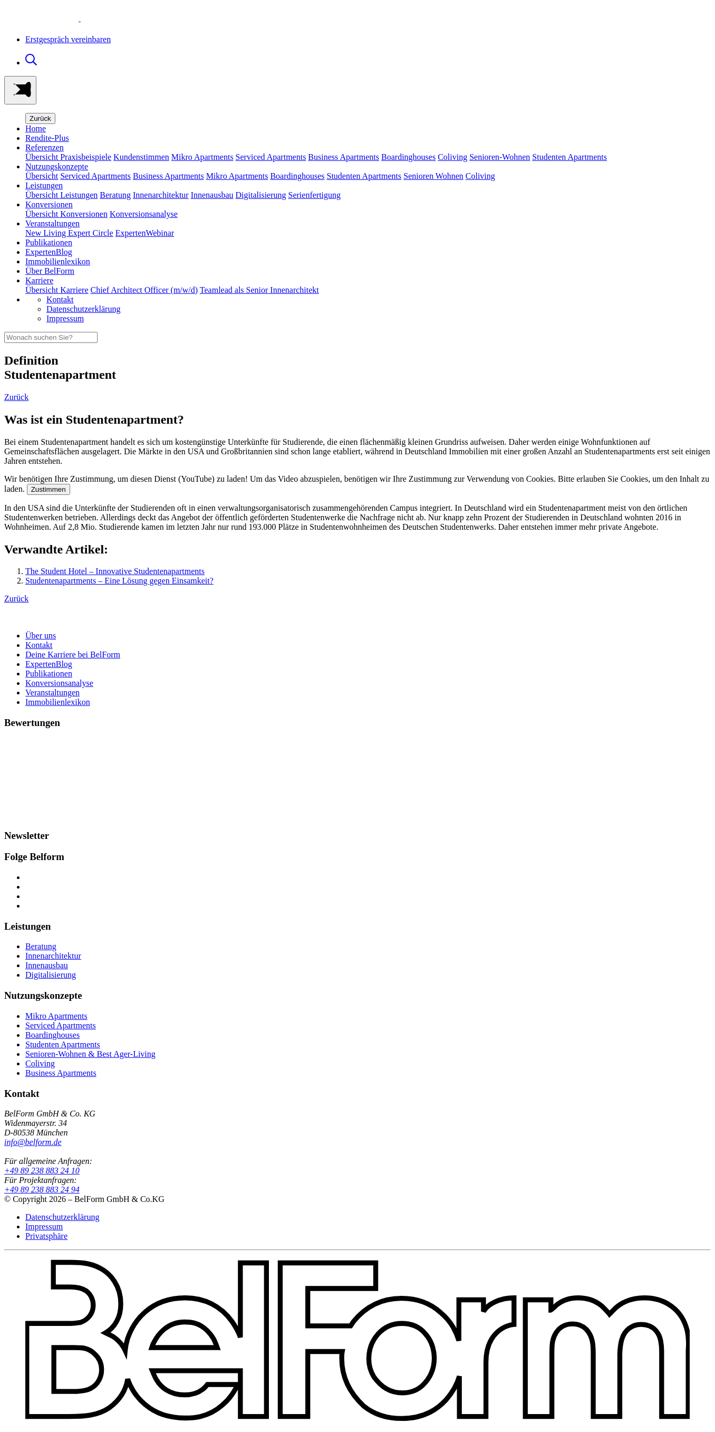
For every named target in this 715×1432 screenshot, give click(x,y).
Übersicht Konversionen (66, 213)
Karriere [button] (39, 280)
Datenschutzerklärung (83, 308)
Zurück (40, 118)
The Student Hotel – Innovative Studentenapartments (115, 571)
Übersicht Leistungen (61, 194)
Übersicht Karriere (57, 289)
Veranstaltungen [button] (52, 223)
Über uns (40, 635)
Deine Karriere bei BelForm (72, 654)
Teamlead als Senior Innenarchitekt (259, 289)
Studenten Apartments (569, 156)
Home (35, 128)
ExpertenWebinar (145, 232)
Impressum (65, 318)
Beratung (115, 194)
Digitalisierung (261, 194)
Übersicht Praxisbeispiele (68, 156)
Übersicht (41, 175)
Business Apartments (343, 156)
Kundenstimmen (141, 156)
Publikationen (48, 242)
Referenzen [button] (44, 147)
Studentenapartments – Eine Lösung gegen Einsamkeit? (119, 580)
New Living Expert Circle (69, 232)
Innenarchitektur (161, 194)
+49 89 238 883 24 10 (42, 1170)
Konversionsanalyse (144, 213)
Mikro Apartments (202, 156)
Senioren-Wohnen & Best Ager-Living (90, 1053)
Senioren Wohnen (433, 175)
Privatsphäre (46, 1235)
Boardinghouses (408, 156)
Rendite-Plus (47, 137)
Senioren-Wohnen (499, 156)
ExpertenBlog (48, 251)
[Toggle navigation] (20, 90)
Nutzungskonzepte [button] (56, 166)
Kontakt (60, 299)
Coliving (452, 156)
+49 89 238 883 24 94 (42, 1189)
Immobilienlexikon (57, 261)
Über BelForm (49, 270)
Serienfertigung (314, 194)
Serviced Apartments (271, 156)
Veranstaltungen (52, 692)
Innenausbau (212, 194)
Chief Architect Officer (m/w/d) (144, 289)
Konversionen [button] (49, 204)
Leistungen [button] (44, 185)
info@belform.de (32, 1142)
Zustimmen (48, 489)
